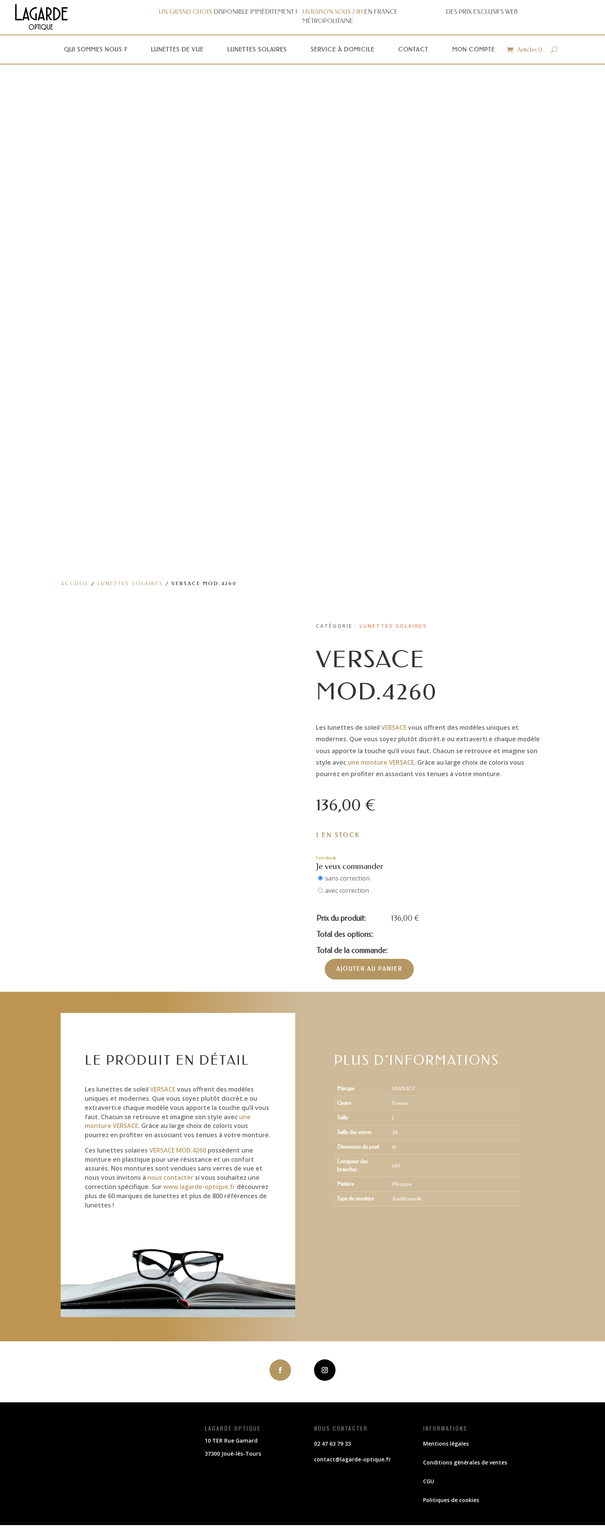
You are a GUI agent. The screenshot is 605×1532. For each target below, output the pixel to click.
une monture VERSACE (381, 762)
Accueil (75, 583)
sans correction (347, 878)
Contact (413, 49)
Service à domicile (342, 49)
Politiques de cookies (451, 1500)
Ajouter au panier (369, 969)
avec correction (347, 890)
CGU (428, 1481)
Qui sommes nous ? (95, 49)
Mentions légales (446, 1443)
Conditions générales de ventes (465, 1462)
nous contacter (170, 1177)
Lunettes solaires (257, 49)
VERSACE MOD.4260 (178, 1150)
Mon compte (473, 49)
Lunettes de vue (177, 49)
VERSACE (394, 727)
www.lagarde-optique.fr (199, 1186)
